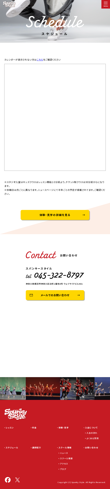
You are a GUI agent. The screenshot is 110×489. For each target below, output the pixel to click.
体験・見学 (64, 427)
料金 (34, 427)
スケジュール (12, 447)
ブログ (63, 469)
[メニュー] (105, 4)
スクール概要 (66, 458)
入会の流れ (92, 432)
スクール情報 (65, 447)
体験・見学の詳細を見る (55, 215)
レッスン (10, 427)
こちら (40, 59)
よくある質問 (93, 438)
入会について (91, 427)
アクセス (64, 463)
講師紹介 (36, 447)
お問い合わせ (91, 447)
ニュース (64, 453)
